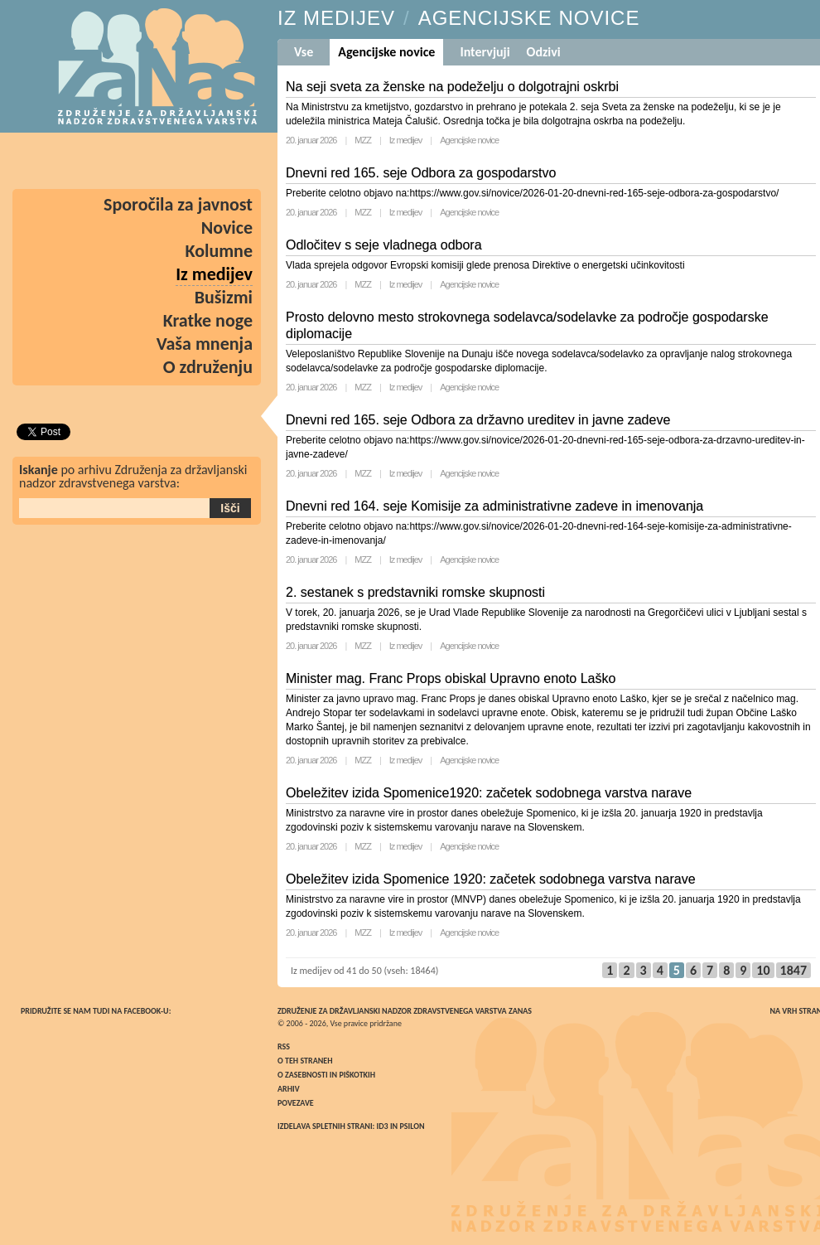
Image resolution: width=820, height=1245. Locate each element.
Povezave (295, 1102)
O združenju (208, 367)
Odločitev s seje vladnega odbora (384, 245)
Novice (227, 227)
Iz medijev (405, 140)
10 (762, 970)
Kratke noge (208, 320)
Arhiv (288, 1088)
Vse (303, 52)
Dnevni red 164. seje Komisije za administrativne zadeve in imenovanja (494, 506)
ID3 (382, 1126)
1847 (793, 970)
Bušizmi (224, 297)
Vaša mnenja (205, 343)
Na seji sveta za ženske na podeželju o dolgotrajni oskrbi (452, 87)
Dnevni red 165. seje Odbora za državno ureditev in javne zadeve (478, 420)
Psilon (411, 1126)
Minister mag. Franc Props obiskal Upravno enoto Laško (450, 678)
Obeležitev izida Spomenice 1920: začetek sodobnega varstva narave (491, 879)
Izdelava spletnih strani (325, 1126)
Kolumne (219, 251)
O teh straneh (304, 1060)
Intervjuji (484, 52)
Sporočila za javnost (178, 204)
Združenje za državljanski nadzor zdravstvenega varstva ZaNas (404, 1010)
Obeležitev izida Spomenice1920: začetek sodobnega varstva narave (489, 793)
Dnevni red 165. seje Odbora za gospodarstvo (421, 173)
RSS (283, 1046)
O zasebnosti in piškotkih (326, 1074)
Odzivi (544, 52)
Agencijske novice (469, 140)
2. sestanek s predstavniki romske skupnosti (415, 592)
